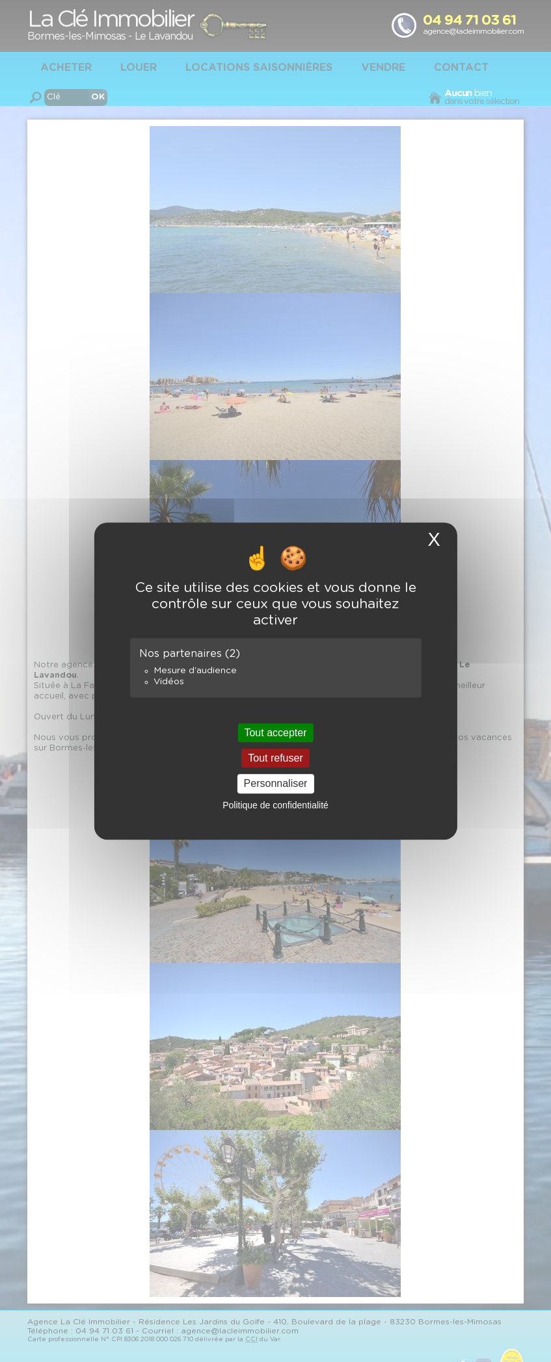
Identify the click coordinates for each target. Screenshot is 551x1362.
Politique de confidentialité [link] (275, 805)
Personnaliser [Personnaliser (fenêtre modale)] (276, 784)
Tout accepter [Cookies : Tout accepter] (275, 732)
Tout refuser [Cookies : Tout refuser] (275, 758)
